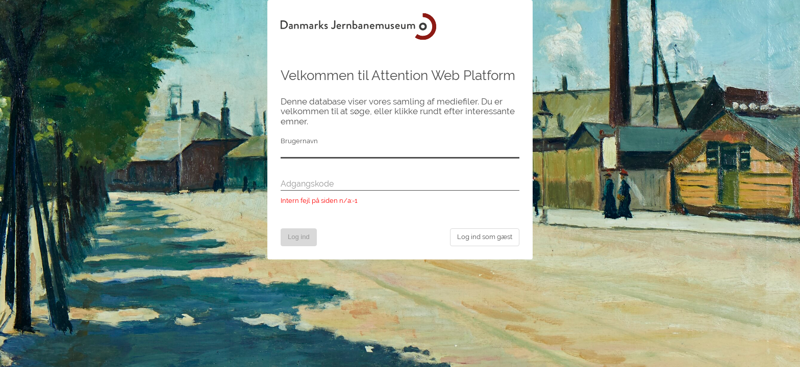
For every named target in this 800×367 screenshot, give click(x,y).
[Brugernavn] (400, 152)
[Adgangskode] (400, 184)
